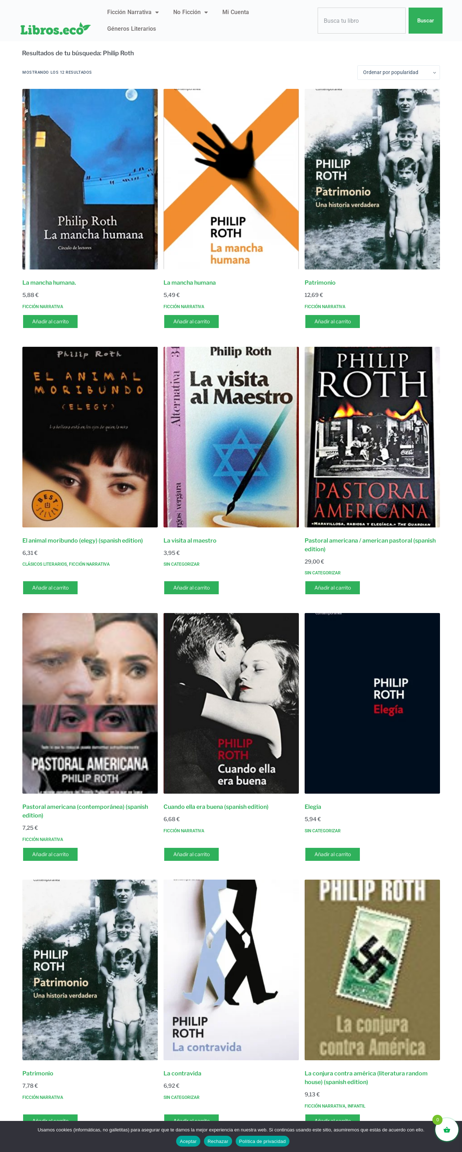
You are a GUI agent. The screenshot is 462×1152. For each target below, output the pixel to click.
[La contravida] (231, 970)
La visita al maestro (190, 540)
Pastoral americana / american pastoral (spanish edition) (370, 545)
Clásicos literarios (44, 564)
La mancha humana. (49, 282)
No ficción (190, 12)
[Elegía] (372, 703)
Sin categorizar (182, 564)
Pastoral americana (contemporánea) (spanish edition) (85, 811)
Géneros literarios (131, 28)
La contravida (182, 1073)
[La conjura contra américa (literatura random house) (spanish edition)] (372, 970)
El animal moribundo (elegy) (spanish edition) (82, 540)
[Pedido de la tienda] (398, 72)
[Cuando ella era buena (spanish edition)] (231, 703)
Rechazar (218, 1141)
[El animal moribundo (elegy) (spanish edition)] (90, 437)
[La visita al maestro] (231, 437)
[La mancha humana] (231, 179)
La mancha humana (190, 282)
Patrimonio (320, 282)
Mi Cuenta (235, 12)
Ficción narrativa (133, 12)
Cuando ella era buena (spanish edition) (216, 806)
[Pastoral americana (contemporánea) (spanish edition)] (90, 703)
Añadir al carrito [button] (50, 321)
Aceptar (188, 1141)
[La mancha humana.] (90, 179)
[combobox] (362, 21)
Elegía (313, 806)
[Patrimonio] (372, 179)
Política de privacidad (262, 1141)
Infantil (356, 1106)
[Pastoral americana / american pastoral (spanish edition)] (372, 437)
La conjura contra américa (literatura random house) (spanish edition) (366, 1078)
